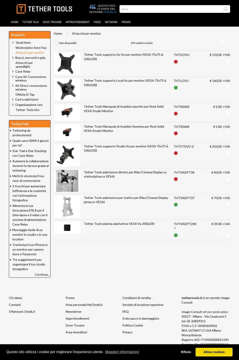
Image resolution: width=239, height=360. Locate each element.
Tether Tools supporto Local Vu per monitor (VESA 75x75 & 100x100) (125, 83)
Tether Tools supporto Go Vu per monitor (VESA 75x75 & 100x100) (123, 57)
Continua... (42, 274)
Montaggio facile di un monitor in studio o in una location (29, 234)
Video (97, 22)
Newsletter (74, 311)
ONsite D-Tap (25, 94)
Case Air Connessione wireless (30, 78)
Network (111, 22)
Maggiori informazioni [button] (122, 352)
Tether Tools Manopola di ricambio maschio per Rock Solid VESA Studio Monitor (124, 109)
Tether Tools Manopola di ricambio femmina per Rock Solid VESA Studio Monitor (124, 129)
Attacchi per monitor (86, 33)
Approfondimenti (78, 22)
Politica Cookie (132, 325)
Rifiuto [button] (186, 352)
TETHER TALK (30, 22)
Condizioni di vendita (136, 298)
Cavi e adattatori (26, 99)
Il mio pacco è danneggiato (140, 318)
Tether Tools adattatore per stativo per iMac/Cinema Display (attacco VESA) (126, 200)
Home (14, 22)
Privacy (127, 332)
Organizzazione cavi (28, 105)
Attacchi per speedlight (24, 64)
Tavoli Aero (23, 42)
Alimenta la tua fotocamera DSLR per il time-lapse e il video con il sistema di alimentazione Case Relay (29, 215)
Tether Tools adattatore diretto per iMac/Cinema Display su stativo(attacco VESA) (125, 174)
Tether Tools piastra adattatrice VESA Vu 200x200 (119, 223)
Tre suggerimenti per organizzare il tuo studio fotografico (28, 264)
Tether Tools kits (27, 110)
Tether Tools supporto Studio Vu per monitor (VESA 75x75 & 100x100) (126, 148)
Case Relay (23, 71)
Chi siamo (15, 298)
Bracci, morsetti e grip (30, 57)
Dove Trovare (75, 325)
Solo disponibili (67, 43)
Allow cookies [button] (214, 352)
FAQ (125, 311)
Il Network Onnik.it (22, 311)
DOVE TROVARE (52, 22)
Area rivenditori (76, 332)
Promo (126, 22)
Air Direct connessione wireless (31, 87)
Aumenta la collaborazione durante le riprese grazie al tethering (30, 165)
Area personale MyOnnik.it (84, 305)
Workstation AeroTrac (31, 47)
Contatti (15, 305)
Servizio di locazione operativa (142, 305)
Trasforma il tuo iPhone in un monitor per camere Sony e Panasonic (30, 249)
